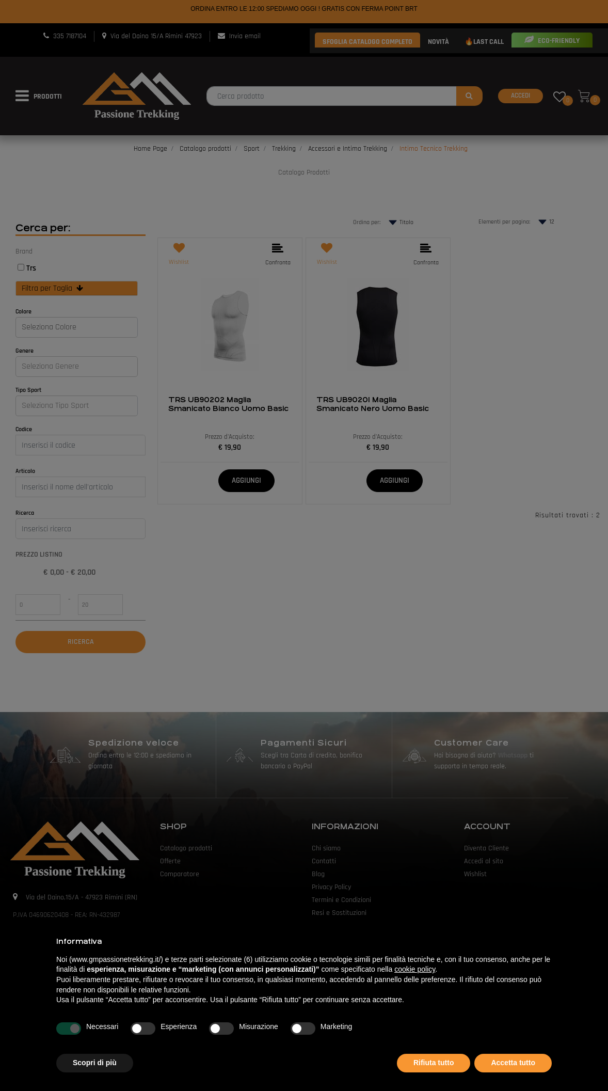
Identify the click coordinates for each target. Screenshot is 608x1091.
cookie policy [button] (414, 969)
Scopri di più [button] (95, 1062)
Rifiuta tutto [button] (433, 1062)
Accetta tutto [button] (513, 1062)
